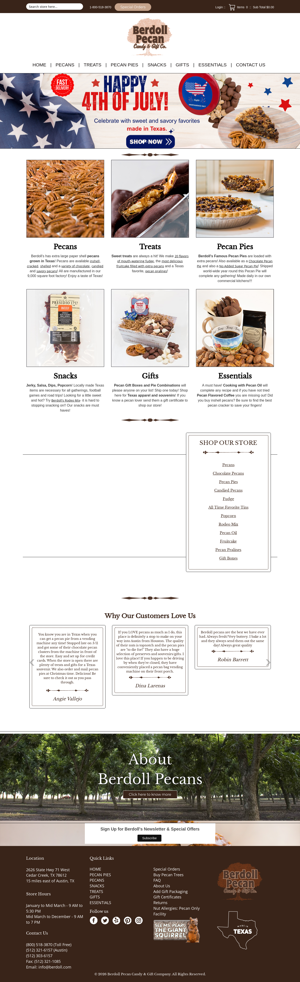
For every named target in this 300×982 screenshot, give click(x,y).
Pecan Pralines (228, 550)
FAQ (157, 880)
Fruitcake (228, 541)
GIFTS (182, 64)
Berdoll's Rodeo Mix (65, 400)
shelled (45, 266)
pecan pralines (156, 271)
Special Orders (133, 7)
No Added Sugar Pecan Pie (238, 266)
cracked (32, 266)
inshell (95, 261)
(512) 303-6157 (39, 955)
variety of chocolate (75, 266)
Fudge (228, 499)
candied (97, 266)
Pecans (65, 247)
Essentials (235, 376)
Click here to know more (150, 794)
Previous (19, 666)
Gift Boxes (228, 558)
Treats (150, 247)
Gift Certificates (167, 897)
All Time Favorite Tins (228, 507)
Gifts (150, 376)
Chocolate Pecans (228, 473)
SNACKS (156, 64)
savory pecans (47, 271)
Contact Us (250, 64)
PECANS (64, 64)
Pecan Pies (235, 247)
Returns (160, 902)
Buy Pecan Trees (168, 874)
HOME (39, 64)
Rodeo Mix (228, 524)
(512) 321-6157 (39, 950)
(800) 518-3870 (39, 944)
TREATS (92, 64)
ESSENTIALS (212, 64)
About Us (161, 885)
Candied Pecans (228, 490)
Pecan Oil (228, 533)
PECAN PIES (124, 64)
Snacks (65, 376)
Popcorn (228, 516)
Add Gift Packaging (170, 891)
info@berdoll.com (55, 967)
